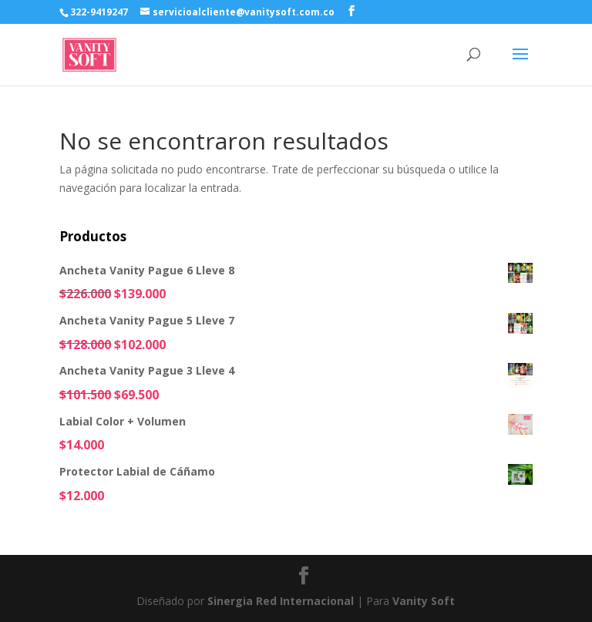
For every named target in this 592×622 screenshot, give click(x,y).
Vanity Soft (423, 600)
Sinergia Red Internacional (280, 600)
